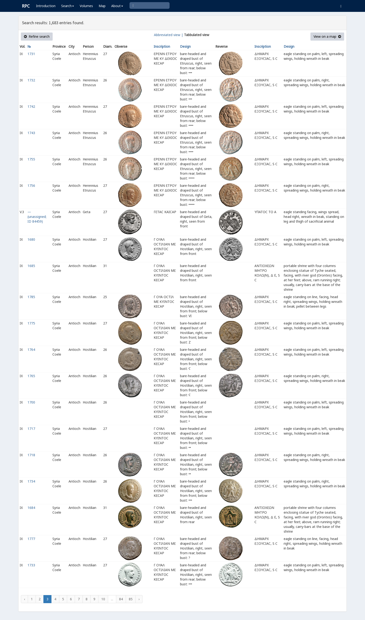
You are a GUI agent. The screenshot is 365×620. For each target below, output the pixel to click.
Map (102, 6)
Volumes (86, 6)
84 (121, 599)
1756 (31, 185)
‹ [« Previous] (24, 599)
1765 (31, 376)
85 (131, 599)
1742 (31, 106)
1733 (31, 565)
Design (185, 46)
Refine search (37, 36)
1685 (31, 265)
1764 (31, 349)
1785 (31, 297)
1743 (31, 133)
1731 (31, 54)
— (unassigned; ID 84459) (37, 217)
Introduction (45, 6)
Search (67, 6)
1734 (31, 481)
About (117, 6)
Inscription (162, 46)
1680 (31, 239)
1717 (31, 428)
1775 (31, 323)
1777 (31, 538)
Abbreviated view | (168, 35)
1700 (31, 402)
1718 (31, 455)
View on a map (327, 36)
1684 (31, 507)
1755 (31, 159)
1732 (31, 80)
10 (103, 599)
